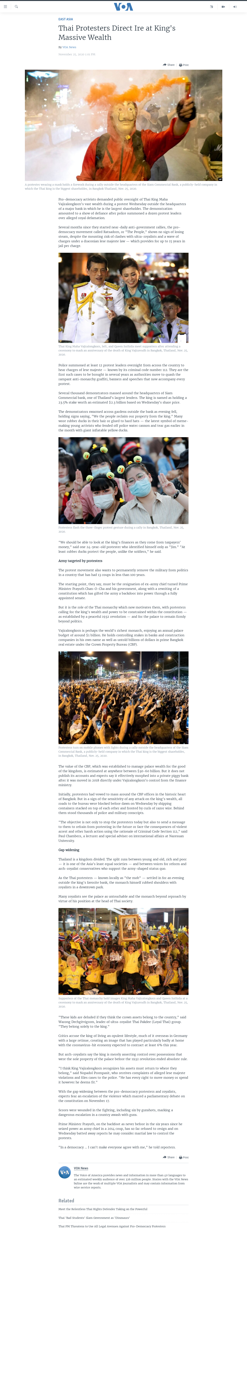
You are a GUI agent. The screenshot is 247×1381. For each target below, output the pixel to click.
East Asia (65, 19)
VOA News (69, 47)
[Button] (168, 65)
